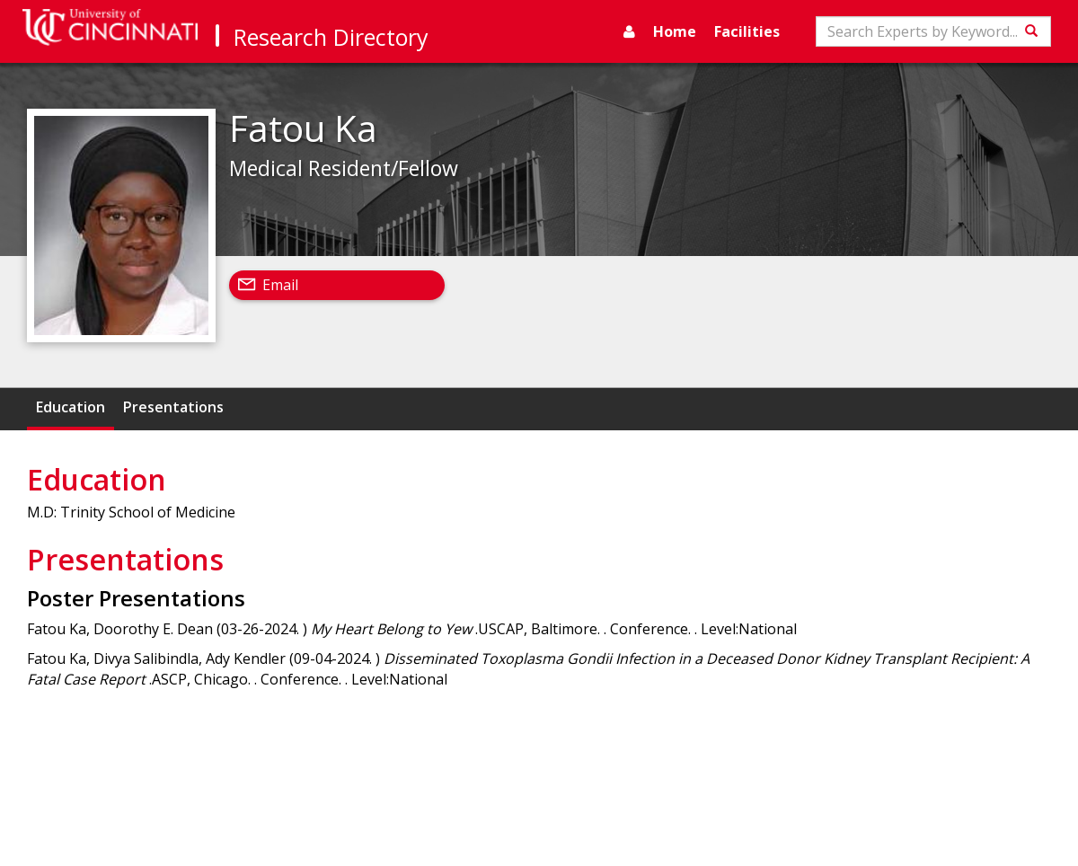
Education (70, 407)
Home (674, 31)
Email (280, 285)
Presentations (173, 407)
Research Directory (331, 37)
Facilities (747, 31)
